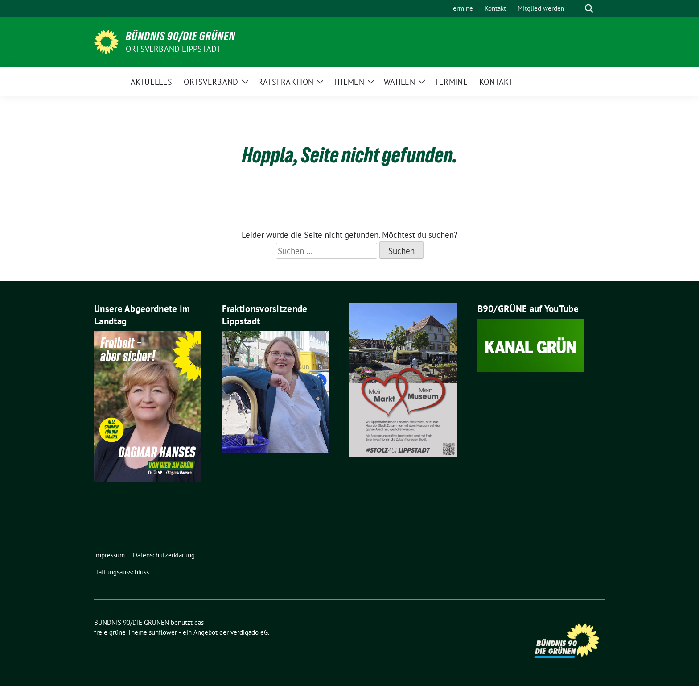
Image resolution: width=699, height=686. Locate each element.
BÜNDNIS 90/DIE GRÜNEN (180, 36)
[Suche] (576, 8)
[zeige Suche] (589, 8)
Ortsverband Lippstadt (173, 49)
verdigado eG (249, 632)
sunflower (163, 632)
